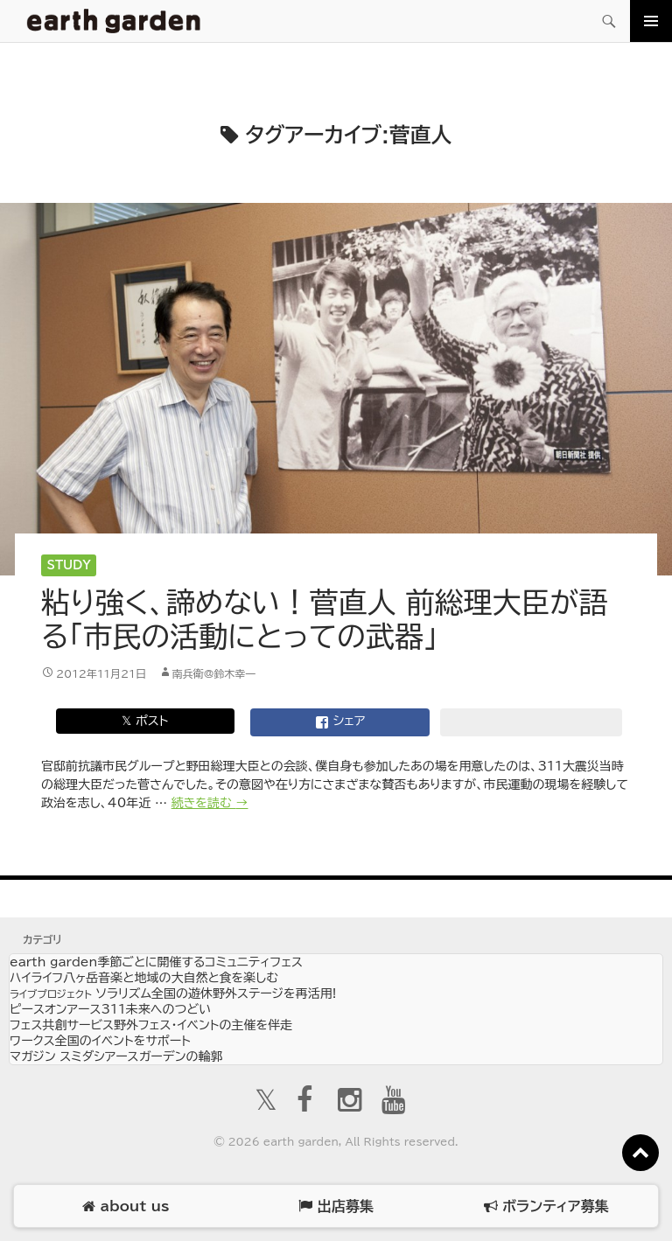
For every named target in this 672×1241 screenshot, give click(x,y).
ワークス (100, 1041)
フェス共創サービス (151, 1025)
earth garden (156, 962)
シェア (340, 722)
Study (69, 565)
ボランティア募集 (546, 1206)
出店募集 (335, 1206)
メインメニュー (651, 21)
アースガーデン (113, 21)
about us (125, 1206)
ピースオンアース (110, 1009)
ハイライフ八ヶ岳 (144, 978)
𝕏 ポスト (145, 721)
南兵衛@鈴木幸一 (214, 673)
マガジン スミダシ (116, 1056)
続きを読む (210, 803)
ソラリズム (173, 993)
